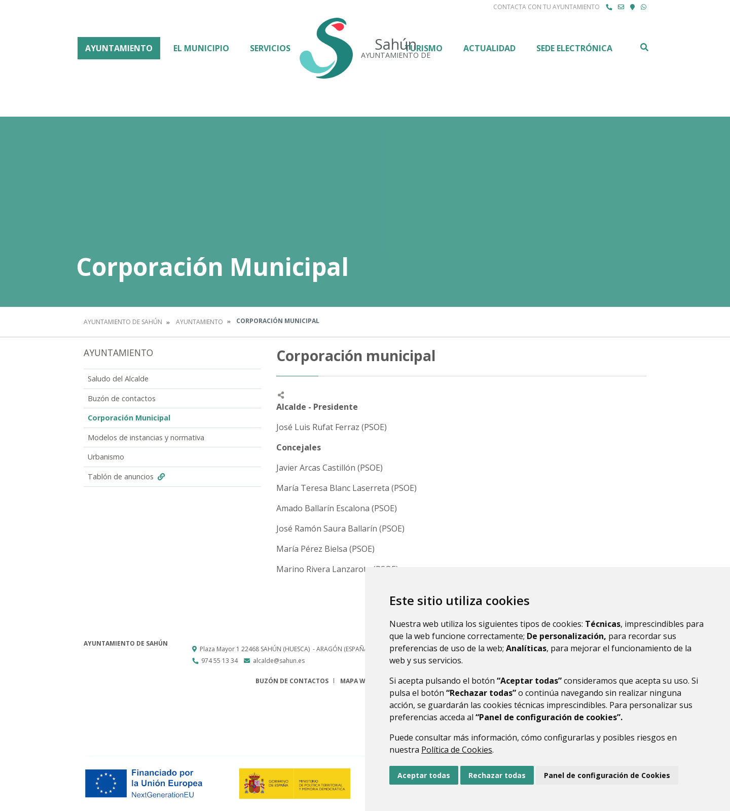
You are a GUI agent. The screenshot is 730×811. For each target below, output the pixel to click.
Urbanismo (106, 457)
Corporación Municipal (129, 417)
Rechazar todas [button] (497, 775)
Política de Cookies (456, 749)
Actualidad (489, 48)
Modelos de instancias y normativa (146, 437)
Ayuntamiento (119, 48)
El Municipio (201, 48)
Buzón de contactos (122, 398)
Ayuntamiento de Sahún (123, 322)
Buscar (644, 47)
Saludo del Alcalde (118, 378)
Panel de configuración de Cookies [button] (607, 775)
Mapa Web (356, 681)
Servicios (270, 48)
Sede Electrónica (574, 48)
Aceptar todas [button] (423, 775)
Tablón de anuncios (127, 476)
